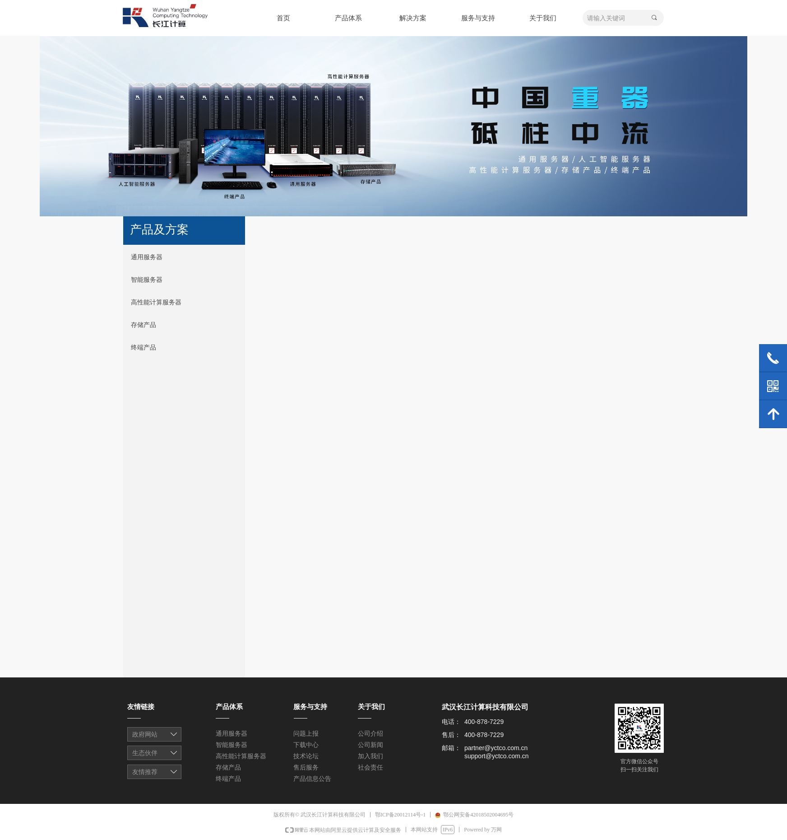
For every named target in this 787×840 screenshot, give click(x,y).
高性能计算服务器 (156, 302)
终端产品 (143, 347)
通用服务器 (146, 257)
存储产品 (143, 325)
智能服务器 (146, 279)
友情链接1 (155, 735)
